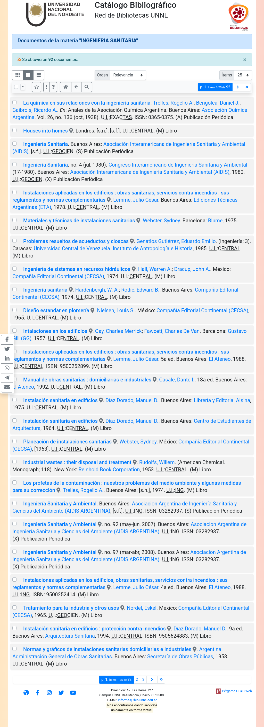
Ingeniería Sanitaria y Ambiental (59, 504)
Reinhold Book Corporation (109, 469)
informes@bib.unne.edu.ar (137, 700)
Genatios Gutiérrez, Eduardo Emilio (176, 241)
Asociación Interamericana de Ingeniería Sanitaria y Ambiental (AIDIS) (149, 172)
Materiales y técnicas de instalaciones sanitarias (79, 220)
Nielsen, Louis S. (116, 310)
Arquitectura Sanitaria (70, 636)
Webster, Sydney (161, 220)
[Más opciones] (46, 87)
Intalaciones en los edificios (55, 331)
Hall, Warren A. (155, 269)
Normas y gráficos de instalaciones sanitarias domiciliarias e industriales (107, 649)
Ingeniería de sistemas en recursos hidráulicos (76, 269)
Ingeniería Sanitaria (45, 144)
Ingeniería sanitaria (45, 290)
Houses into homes (45, 131)
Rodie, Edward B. (140, 290)
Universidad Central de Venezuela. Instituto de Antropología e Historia (113, 248)
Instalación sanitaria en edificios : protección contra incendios (94, 629)
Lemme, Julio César (135, 200)
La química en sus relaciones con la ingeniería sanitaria (87, 103)
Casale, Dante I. (176, 380)
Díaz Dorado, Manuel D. (131, 400)
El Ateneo (219, 359)
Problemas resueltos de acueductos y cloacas (76, 241)
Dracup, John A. (192, 269)
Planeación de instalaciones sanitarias (67, 442)
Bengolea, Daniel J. (218, 103)
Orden (102, 75)
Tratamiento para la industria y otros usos (71, 608)
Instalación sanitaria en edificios (61, 400)
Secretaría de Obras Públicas (180, 656)
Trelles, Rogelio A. (173, 103)
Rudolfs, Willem (157, 462)
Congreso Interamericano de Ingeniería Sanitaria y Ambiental (178, 165)
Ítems (227, 75)
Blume (215, 220)
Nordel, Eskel (141, 608)
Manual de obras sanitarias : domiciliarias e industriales (87, 380)
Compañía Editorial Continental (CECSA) (58, 276)
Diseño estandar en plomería (56, 310)
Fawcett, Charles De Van (172, 331)
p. (215, 87)
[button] (53, 87)
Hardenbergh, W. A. (97, 290)
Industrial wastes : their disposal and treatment (77, 462)
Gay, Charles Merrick (118, 331)
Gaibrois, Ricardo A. (34, 110)
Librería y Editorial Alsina (222, 400)
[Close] (245, 59)
